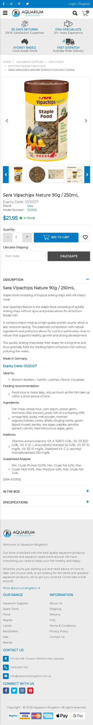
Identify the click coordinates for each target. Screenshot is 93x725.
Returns (54, 614)
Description (46, 280)
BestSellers (10, 631)
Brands (7, 642)
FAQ (52, 620)
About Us (55, 603)
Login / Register (79, 4)
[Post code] (24, 256)
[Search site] (75, 13)
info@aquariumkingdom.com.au (31, 675)
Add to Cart (56, 237)
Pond (6, 614)
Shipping (55, 609)
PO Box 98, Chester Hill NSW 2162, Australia (37, 658)
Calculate (69, 256)
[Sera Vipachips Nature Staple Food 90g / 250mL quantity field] (17, 237)
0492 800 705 (19, 667)
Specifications (46, 502)
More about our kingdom (21, 588)
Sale (6, 637)
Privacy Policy (58, 631)
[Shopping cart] (84, 13)
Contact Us (57, 637)
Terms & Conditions (62, 625)
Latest (7, 625)
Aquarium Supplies (15, 603)
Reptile (8, 620)
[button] (85, 237)
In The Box (46, 491)
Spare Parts (11, 609)
